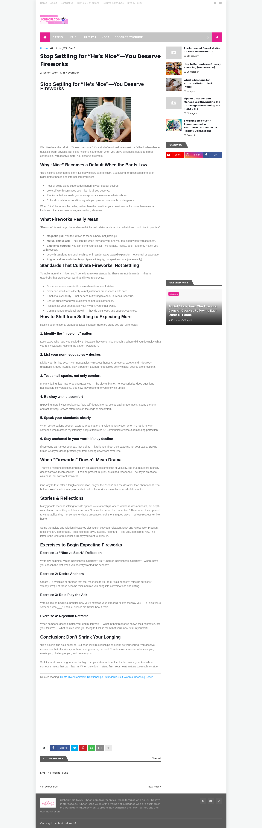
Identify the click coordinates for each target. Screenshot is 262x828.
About (53, 3)
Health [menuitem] (73, 37)
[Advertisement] (100, 714)
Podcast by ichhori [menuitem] (129, 37)
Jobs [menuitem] (105, 37)
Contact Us (66, 3)
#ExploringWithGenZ (62, 48)
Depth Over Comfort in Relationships (81, 676)
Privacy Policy (134, 3)
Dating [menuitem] (57, 37)
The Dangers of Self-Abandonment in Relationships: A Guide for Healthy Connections (200, 126)
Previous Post (50, 786)
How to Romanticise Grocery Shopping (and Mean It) (202, 65)
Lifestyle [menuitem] (90, 37)
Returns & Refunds (113, 3)
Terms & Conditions (88, 3)
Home (43, 3)
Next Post (153, 786)
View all (156, 758)
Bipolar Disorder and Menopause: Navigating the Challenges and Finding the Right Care (202, 104)
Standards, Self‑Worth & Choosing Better (129, 676)
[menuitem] (45, 37)
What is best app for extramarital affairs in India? (199, 83)
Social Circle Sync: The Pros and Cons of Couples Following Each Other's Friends (192, 310)
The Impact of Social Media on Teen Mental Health (202, 50)
